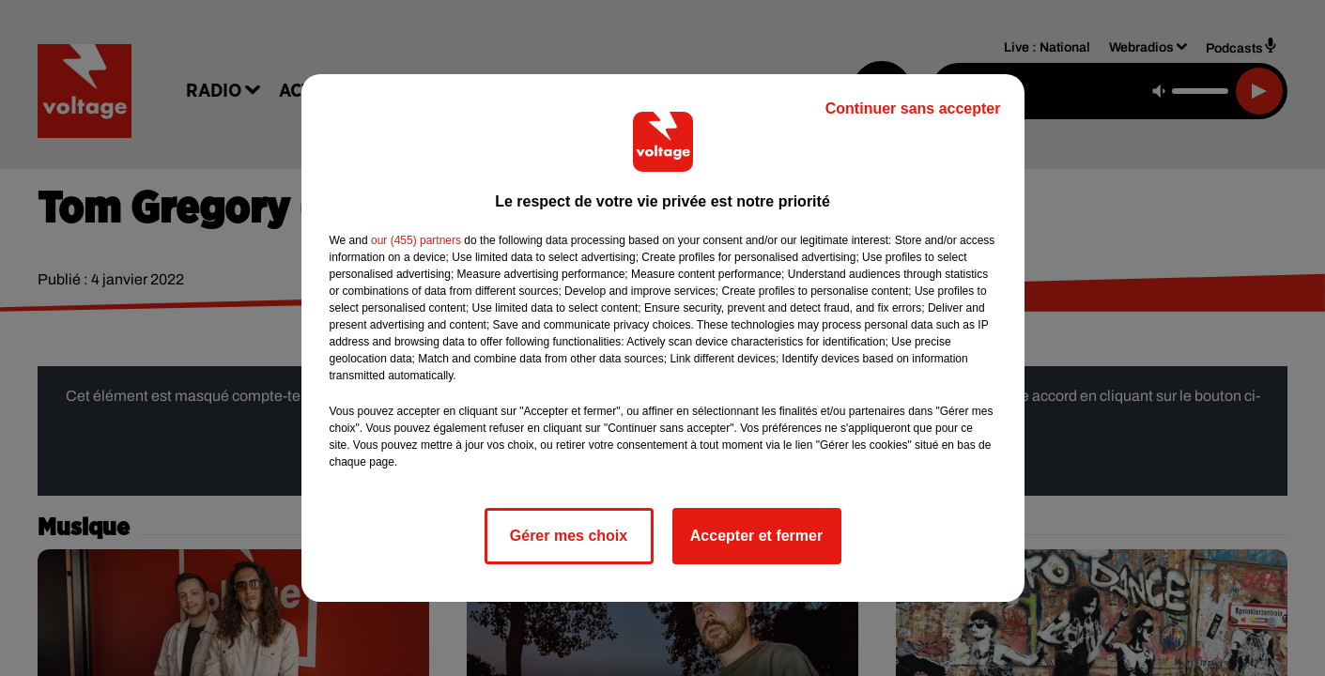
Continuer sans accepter (913, 108)
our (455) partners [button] (416, 240)
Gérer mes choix (568, 536)
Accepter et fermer (756, 536)
